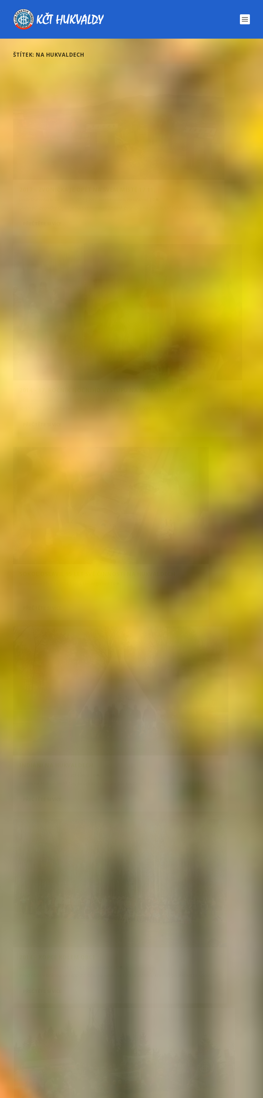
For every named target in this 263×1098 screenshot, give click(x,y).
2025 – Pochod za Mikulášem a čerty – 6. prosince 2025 (97, 898)
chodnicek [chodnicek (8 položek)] (39, 963)
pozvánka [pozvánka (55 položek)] (115, 1018)
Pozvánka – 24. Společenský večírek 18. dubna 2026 (93, 797)
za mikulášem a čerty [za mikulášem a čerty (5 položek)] (136, 1059)
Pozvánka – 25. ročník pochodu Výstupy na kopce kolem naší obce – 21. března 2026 (129, 848)
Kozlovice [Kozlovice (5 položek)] (188, 977)
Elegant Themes (44, 1091)
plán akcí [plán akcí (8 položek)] (183, 1004)
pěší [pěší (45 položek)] (78, 1031)
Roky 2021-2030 (106, 803)
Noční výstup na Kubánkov (42, 597)
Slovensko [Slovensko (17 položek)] (199, 1031)
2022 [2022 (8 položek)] (59, 949)
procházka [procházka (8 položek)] (157, 1018)
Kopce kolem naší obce (95, 854)
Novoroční (174, 467)
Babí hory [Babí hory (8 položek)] (168, 949)
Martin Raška (42, 591)
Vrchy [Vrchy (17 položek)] (184, 1045)
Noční (110, 591)
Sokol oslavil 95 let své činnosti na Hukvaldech (58, 300)
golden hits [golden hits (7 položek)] (202, 963)
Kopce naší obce (97, 446)
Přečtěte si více (42, 197)
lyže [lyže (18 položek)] (147, 990)
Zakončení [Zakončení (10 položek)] (81, 1059)
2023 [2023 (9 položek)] (85, 949)
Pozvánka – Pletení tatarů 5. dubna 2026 (82, 823)
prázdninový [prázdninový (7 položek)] (42, 1031)
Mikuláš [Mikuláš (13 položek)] (180, 990)
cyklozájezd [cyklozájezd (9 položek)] (157, 963)
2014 (76, 313)
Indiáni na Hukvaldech (180, 297)
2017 (92, 160)
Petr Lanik (163, 461)
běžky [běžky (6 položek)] (202, 949)
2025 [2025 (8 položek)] (136, 949)
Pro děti (75, 597)
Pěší (152, 854)
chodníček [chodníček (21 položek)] (81, 963)
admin (36, 313)
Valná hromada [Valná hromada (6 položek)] (109, 1045)
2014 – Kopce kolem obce (57, 436)
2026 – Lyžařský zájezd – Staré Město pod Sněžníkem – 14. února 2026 (114, 873)
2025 (70, 904)
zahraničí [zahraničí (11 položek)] (39, 1059)
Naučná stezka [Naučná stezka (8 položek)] (96, 1004)
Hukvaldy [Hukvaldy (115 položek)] (40, 977)
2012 (88, 591)
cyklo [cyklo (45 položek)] (118, 963)
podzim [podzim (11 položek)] (219, 1004)
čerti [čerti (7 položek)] (221, 1059)
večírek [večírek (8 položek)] (152, 1045)
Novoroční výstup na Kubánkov (213, 467)
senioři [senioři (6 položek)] (161, 1031)
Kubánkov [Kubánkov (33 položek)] (39, 990)
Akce (98, 591)
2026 (67, 803)
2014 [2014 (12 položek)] (32, 949)
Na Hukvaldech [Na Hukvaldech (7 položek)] (44, 1004)
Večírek (128, 803)
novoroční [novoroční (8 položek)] (143, 1004)
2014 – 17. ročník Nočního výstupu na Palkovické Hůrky (190, 146)
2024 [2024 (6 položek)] (110, 949)
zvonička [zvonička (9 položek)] (188, 1059)
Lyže (80, 879)
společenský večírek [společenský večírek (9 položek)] (50, 1045)
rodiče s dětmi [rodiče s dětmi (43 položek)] (118, 1031)
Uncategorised (96, 313)
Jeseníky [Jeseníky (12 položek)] (80, 977)
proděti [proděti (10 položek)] (196, 1018)
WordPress (93, 1091)
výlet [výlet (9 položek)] (215, 1045)
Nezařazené (52, 166)
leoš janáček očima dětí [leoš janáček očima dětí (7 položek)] (97, 990)
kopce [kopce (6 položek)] (154, 977)
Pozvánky (82, 803)
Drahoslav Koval (45, 160)
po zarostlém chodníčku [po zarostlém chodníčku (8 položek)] (56, 1018)
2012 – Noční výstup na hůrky (66, 582)
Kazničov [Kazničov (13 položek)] (118, 977)
